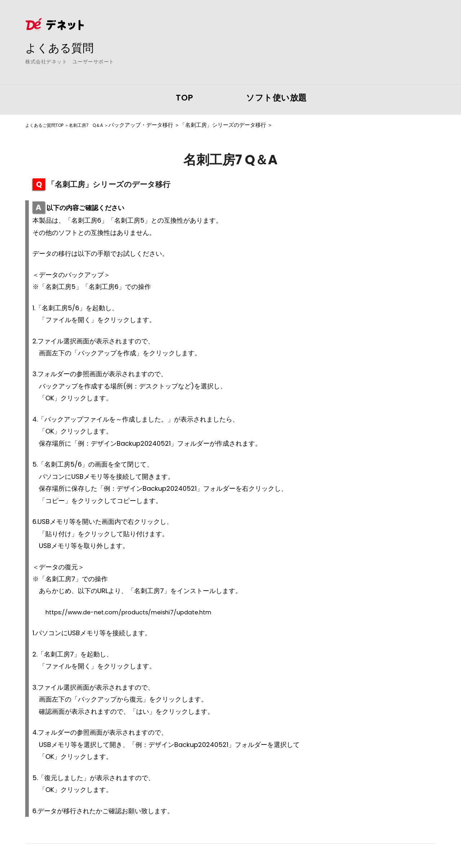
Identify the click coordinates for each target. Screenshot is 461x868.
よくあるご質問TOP (49, 125)
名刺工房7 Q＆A (102, 125)
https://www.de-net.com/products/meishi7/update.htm (136, 611)
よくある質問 (64, 47)
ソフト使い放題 (276, 97)
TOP (184, 97)
